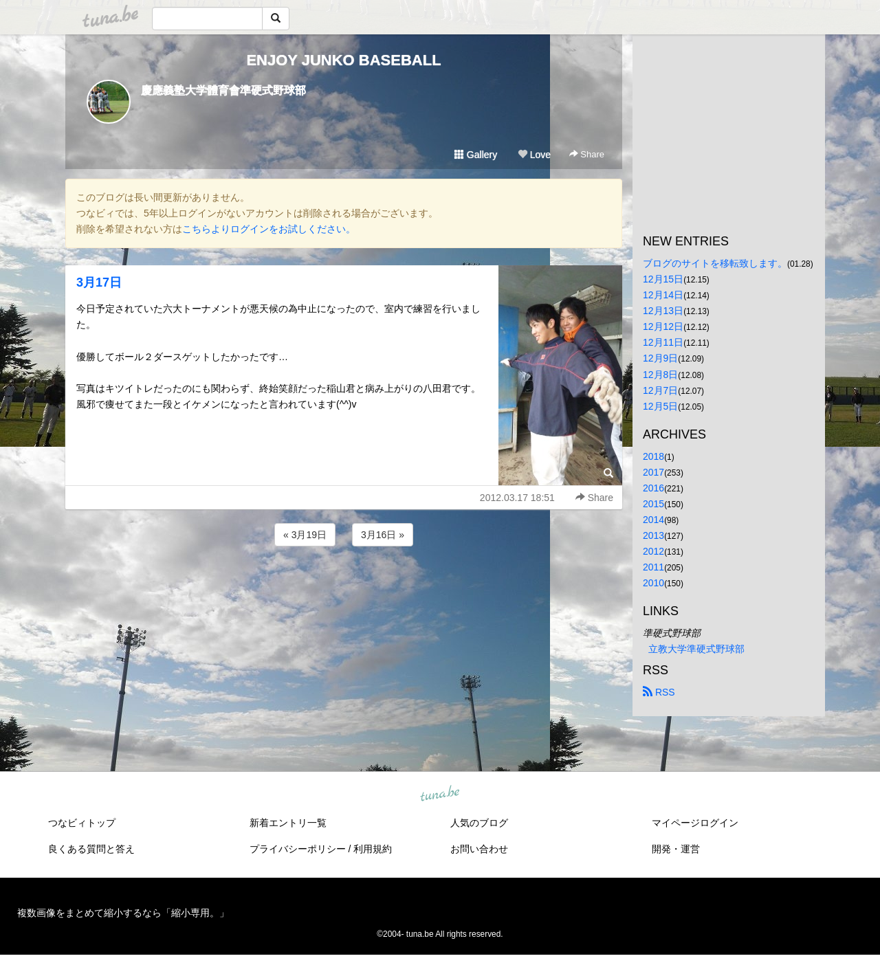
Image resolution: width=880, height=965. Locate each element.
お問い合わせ (479, 848)
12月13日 (663, 310)
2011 (653, 567)
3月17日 (99, 282)
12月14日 (663, 294)
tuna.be (439, 794)
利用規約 (372, 848)
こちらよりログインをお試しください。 (268, 228)
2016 (653, 487)
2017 (653, 472)
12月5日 (660, 406)
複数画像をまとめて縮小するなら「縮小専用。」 (123, 912)
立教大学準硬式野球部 (696, 648)
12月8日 (660, 374)
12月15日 (663, 279)
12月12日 (663, 326)
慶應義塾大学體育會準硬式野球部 (223, 90)
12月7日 (660, 390)
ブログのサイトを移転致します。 (715, 263)
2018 (653, 456)
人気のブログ (479, 822)
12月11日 (663, 342)
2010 (653, 582)
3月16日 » (382, 534)
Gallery (475, 154)
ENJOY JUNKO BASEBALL (343, 60)
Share (586, 154)
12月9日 (660, 358)
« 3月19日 (305, 534)
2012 (653, 551)
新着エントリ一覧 (288, 822)
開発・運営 (676, 848)
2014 (653, 519)
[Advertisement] (343, 586)
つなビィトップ (82, 822)
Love (534, 154)
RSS (659, 692)
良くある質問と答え (91, 848)
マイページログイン (695, 822)
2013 (653, 535)
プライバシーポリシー (298, 848)
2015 (653, 503)
